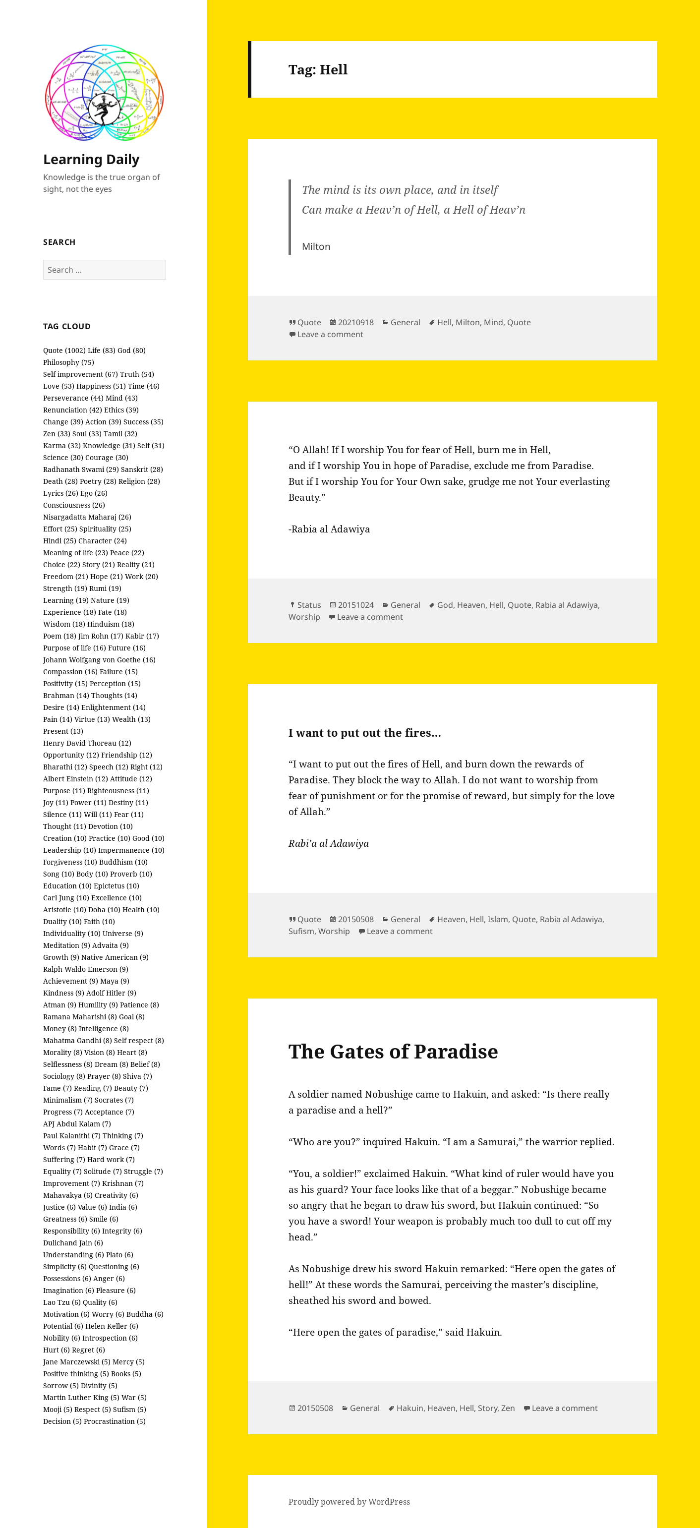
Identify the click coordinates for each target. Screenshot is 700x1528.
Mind (493, 322)
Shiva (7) (137, 1076)
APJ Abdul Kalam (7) (77, 1123)
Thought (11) (64, 826)
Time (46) (144, 386)
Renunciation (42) (72, 409)
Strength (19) (65, 588)
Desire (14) (61, 707)
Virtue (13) (92, 719)
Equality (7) (62, 1171)
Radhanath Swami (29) (81, 469)
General (405, 322)
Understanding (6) (73, 1254)
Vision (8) (99, 1052)
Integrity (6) (122, 1230)
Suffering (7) (64, 1159)
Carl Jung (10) (66, 897)
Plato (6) (119, 1254)
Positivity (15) (65, 683)
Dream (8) (111, 1064)
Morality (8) (62, 1052)
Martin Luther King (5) (81, 1397)
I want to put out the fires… (365, 732)
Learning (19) (66, 600)
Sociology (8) (64, 1076)
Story (487, 1408)
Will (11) (98, 814)
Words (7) (59, 1147)
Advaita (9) (110, 945)
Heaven (471, 604)
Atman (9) (59, 1004)
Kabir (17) (142, 636)
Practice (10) (109, 838)
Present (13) (63, 731)
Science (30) (63, 457)
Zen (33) (56, 433)
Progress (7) (63, 1112)
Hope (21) (106, 576)
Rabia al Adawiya (566, 604)
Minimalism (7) (68, 1100)
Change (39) (63, 421)
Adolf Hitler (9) (111, 993)
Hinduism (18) (110, 624)
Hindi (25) (59, 540)
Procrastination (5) (115, 1421)
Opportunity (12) (71, 755)
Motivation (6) (66, 1314)
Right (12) (146, 766)
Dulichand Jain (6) (73, 1242)
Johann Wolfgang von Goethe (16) (99, 659)
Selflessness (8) (68, 1064)
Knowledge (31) (109, 445)
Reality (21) (136, 564)
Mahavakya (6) (68, 1195)
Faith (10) (99, 921)
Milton (468, 322)
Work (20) (141, 576)
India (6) (123, 1207)
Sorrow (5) (61, 1385)
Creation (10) (65, 838)
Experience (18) (69, 612)
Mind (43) (122, 398)
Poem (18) (59, 636)
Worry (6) (108, 1314)
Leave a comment (330, 334)
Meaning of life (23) (75, 552)
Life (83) (102, 350)
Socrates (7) (114, 1100)
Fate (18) (112, 612)
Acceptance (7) (109, 1112)
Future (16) (127, 647)
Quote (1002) (64, 350)
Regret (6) (88, 1349)
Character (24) (102, 540)
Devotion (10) (110, 826)
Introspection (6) (110, 1338)
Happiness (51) (101, 386)
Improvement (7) (71, 1183)
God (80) (131, 350)
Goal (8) (132, 1016)
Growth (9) (61, 957)
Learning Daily (91, 159)
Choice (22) (61, 564)
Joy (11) (55, 802)
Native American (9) (115, 957)
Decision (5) (62, 1421)
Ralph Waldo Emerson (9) (85, 969)
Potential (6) (63, 1326)
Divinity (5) (99, 1385)
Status (309, 604)
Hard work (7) (111, 1159)
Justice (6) (59, 1207)
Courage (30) (106, 457)
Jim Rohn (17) (100, 636)
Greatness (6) (65, 1219)
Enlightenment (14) (113, 707)
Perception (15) (115, 683)
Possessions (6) (67, 1278)
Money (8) (60, 1028)
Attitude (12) (131, 778)
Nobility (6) (61, 1338)
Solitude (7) (103, 1171)
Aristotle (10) (64, 909)
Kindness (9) (63, 993)
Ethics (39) (121, 409)
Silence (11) (62, 814)
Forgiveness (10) (70, 862)
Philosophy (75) (68, 362)
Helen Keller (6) (111, 1326)
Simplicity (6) (65, 1266)
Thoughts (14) (114, 695)
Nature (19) (110, 600)
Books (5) (126, 1373)
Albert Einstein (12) (75, 778)
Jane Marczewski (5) (77, 1361)
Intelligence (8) (104, 1028)
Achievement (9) (70, 981)
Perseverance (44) (73, 398)
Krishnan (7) (123, 1183)
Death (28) (60, 481)
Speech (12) (108, 766)
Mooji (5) (57, 1409)
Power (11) (88, 802)
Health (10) (141, 909)
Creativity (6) (116, 1195)
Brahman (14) (66, 695)
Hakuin (410, 1408)
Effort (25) (60, 528)
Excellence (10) (116, 897)
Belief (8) (145, 1064)
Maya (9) (114, 981)
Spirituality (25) (105, 528)
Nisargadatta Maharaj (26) (87, 517)
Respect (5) (92, 1409)
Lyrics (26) (60, 493)
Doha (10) (104, 909)
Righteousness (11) (118, 790)
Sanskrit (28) (142, 469)
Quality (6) (100, 1302)
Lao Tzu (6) (62, 1302)
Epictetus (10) (116, 885)
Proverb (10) (131, 874)
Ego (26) (94, 493)
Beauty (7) (131, 1088)
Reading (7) (93, 1088)
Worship (304, 616)
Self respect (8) (139, 1040)
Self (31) (151, 445)
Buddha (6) (145, 1314)
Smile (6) (103, 1219)
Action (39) (103, 421)
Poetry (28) (98, 481)
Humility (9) (98, 1004)
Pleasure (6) (116, 1290)
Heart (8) (132, 1052)
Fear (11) (129, 814)
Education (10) (67, 885)
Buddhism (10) (123, 862)
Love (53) (58, 386)
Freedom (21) (65, 576)
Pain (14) (57, 719)
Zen (508, 1408)
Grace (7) (124, 1147)
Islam (498, 919)
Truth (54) (137, 374)
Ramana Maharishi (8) (80, 1016)
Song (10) (58, 874)
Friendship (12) (126, 755)
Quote (309, 322)
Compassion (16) (70, 671)
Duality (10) (62, 921)
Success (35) (143, 421)
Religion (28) (139, 481)
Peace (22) (127, 552)
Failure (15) (119, 671)
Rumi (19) (105, 588)
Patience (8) (139, 1004)
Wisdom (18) (64, 624)
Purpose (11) (64, 790)
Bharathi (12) (65, 766)
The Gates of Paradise (393, 1051)
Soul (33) (87, 433)
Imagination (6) (68, 1290)
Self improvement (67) (80, 374)
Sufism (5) (129, 1409)
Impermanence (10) (131, 850)
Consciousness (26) (74, 505)
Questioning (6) (114, 1266)
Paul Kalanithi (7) (72, 1135)
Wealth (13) (131, 719)
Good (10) (148, 838)
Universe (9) (123, 933)
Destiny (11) (128, 802)
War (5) (134, 1397)
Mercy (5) (129, 1361)
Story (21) (98, 564)
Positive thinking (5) (76, 1373)
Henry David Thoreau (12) (87, 743)
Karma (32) (62, 445)
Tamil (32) (120, 433)
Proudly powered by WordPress (349, 1501)
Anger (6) (109, 1278)
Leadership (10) (69, 850)
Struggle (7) (143, 1171)
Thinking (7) (123, 1135)
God (445, 604)
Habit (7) (92, 1147)
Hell (444, 322)
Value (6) (92, 1207)
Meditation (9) (66, 945)
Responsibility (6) (71, 1230)
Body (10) (92, 874)
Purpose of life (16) (74, 647)
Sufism (301, 931)
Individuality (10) (72, 933)
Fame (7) (57, 1088)
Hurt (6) (56, 1349)
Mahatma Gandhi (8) (77, 1040)
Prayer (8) (104, 1076)
